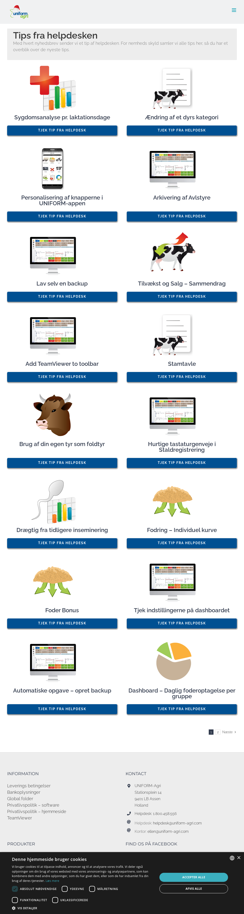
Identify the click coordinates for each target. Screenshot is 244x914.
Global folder (20, 798)
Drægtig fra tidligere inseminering (62, 530)
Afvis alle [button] (194, 889)
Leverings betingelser (29, 785)
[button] (82, 908)
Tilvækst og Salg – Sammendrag (182, 283)
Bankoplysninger (23, 792)
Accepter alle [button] (193, 877)
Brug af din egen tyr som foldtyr (62, 444)
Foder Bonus (62, 610)
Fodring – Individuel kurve (182, 530)
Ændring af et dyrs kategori (182, 117)
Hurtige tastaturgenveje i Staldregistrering (182, 447)
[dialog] (122, 883)
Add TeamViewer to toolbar (62, 364)
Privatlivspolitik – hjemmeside (36, 811)
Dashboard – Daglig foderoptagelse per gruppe (181, 693)
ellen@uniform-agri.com (168, 831)
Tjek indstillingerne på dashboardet (182, 610)
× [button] (238, 858)
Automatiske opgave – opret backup (62, 690)
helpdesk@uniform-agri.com (177, 823)
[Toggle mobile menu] (234, 10)
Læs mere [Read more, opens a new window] (52, 881)
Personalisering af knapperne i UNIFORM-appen (62, 200)
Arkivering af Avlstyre (181, 197)
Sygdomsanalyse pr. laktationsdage (62, 117)
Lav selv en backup (62, 283)
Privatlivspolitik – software (33, 805)
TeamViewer (19, 817)
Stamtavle (182, 364)
